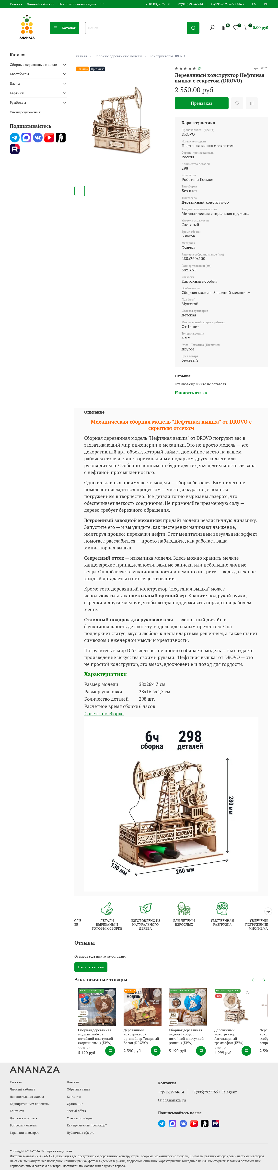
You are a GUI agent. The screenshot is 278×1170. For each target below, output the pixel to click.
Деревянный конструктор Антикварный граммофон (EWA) (246, 1039)
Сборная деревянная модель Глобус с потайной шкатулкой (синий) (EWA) (196, 1039)
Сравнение (75, 1104)
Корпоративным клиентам (30, 1104)
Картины (17, 93)
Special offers (76, 1111)
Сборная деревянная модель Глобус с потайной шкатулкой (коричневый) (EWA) (95, 1042)
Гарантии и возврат (24, 1133)
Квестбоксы (19, 73)
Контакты (17, 1111)
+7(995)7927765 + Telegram (214, 1091)
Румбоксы (18, 102)
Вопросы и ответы (23, 1125)
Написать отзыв (91, 967)
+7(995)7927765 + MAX (227, 4)
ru (266, 4)
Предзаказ (201, 103)
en (254, 4)
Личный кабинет (40, 4)
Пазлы (15, 83)
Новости (73, 1082)
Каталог (65, 27)
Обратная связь (78, 1089)
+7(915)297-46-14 (190, 4)
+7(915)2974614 (171, 1091)
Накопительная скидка (77, 4)
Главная (16, 4)
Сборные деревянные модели (118, 56)
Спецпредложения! (25, 112)
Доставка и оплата (23, 1118)
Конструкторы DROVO (167, 56)
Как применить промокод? (87, 1125)
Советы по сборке (104, 714)
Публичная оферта (80, 1133)
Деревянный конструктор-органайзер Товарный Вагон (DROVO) (145, 1039)
